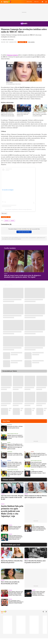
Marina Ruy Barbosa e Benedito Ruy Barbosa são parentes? (12, 561)
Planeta (8, 442)
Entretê (12, 220)
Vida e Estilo (9, 424)
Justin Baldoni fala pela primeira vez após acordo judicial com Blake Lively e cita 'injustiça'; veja (12, 511)
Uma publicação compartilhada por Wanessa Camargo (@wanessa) (18, 209)
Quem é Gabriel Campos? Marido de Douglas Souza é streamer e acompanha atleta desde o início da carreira (39, 528)
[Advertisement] (34, 537)
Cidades (32, 451)
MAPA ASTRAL (29, 1)
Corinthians (9, 451)
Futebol (32, 469)
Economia (9, 460)
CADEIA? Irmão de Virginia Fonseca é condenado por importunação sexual (15, 528)
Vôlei (33, 525)
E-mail (42, 1)
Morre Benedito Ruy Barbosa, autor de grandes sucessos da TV (35, 561)
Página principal (7, 2)
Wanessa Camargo (12, 55)
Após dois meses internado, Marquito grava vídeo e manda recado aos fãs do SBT (12, 497)
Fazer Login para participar (24, 231)
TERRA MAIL (36, 1)
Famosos (6, 220)
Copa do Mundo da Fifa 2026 (12, 433)
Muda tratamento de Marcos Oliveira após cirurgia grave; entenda (36, 496)
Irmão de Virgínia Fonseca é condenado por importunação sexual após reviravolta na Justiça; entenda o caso (15, 537)
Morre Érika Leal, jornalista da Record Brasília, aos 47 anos (10, 582)
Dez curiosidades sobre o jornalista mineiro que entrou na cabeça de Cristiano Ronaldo (16, 602)
